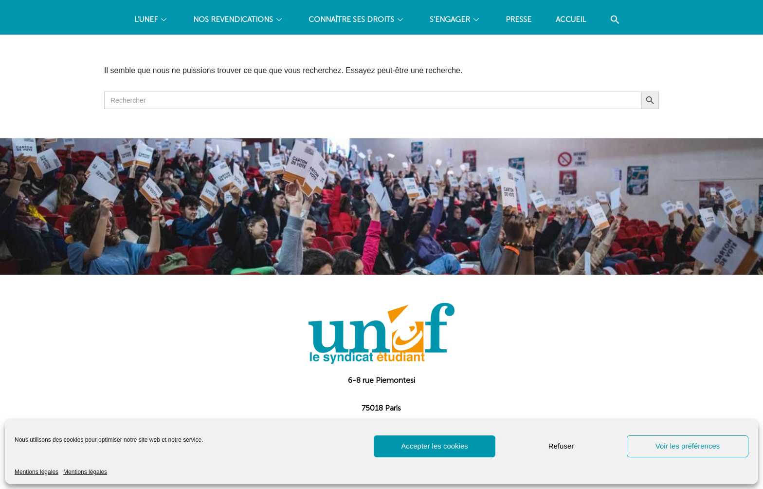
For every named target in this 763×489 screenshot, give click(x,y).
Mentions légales (36, 472)
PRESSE (518, 19)
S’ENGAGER (455, 19)
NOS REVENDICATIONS (238, 19)
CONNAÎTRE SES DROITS (357, 19)
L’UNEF (151, 19)
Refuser (561, 446)
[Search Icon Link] (615, 20)
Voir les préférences (687, 446)
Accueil (571, 19)
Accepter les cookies (434, 446)
